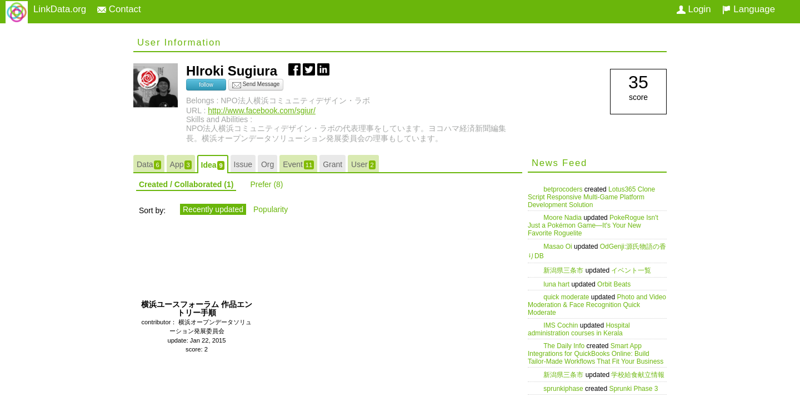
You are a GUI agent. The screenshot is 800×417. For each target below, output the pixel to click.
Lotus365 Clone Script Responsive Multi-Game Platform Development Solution (591, 197)
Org (267, 164)
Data (149, 164)
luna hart (557, 284)
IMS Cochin (561, 325)
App (181, 164)
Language (748, 9)
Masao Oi (558, 246)
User (363, 164)
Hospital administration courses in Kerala (579, 329)
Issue (243, 164)
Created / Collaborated (186, 184)
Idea (212, 165)
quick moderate (567, 297)
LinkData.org (59, 9)
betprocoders (563, 189)
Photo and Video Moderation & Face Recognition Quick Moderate (597, 304)
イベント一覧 (631, 270)
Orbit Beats (614, 284)
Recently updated (213, 209)
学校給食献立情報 (637, 375)
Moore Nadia (563, 218)
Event (298, 164)
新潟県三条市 (564, 270)
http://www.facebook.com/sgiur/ (262, 110)
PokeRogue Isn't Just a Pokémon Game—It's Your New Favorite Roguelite (593, 225)
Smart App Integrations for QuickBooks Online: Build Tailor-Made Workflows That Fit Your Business (595, 353)
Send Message (256, 85)
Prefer (266, 184)
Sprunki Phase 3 (633, 389)
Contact (119, 9)
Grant (332, 164)
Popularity (270, 209)
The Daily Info (564, 346)
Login (694, 9)
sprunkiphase (564, 389)
